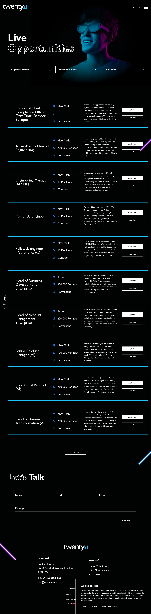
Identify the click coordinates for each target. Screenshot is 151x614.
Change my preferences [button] (109, 606)
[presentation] (31, 521)
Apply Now (132, 110)
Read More (132, 118)
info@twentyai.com (48, 582)
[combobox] (135, 7)
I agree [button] (85, 606)
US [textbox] (134, 7)
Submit (126, 520)
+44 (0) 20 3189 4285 (49, 578)
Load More (75, 452)
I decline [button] (94, 606)
